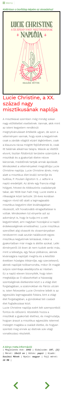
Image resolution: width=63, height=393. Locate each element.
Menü (8, 3)
